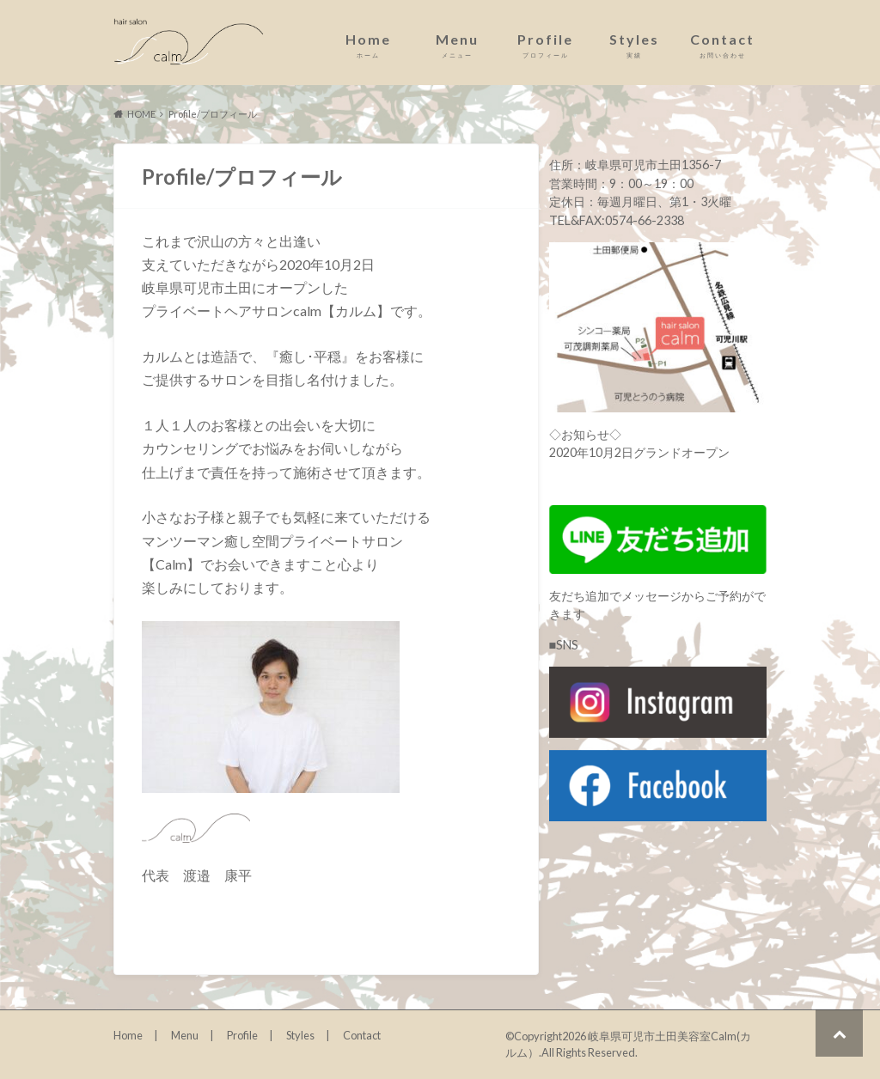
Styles (634, 45)
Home (368, 45)
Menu (456, 45)
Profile (545, 45)
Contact (722, 45)
